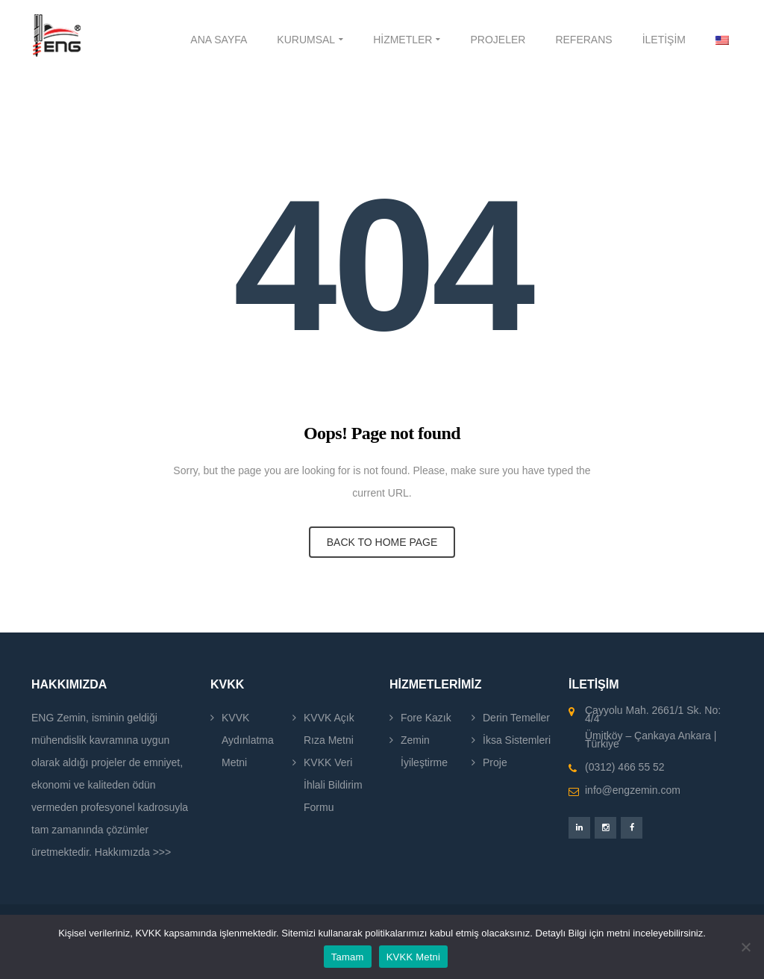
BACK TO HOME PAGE (382, 542)
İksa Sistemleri (517, 740)
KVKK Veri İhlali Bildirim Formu (333, 784)
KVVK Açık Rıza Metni (329, 729)
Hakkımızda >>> (133, 852)
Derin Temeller (516, 718)
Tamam (347, 957)
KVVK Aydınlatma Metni (248, 740)
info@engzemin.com (632, 790)
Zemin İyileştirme (424, 751)
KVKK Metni (413, 957)
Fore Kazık (426, 718)
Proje (495, 762)
